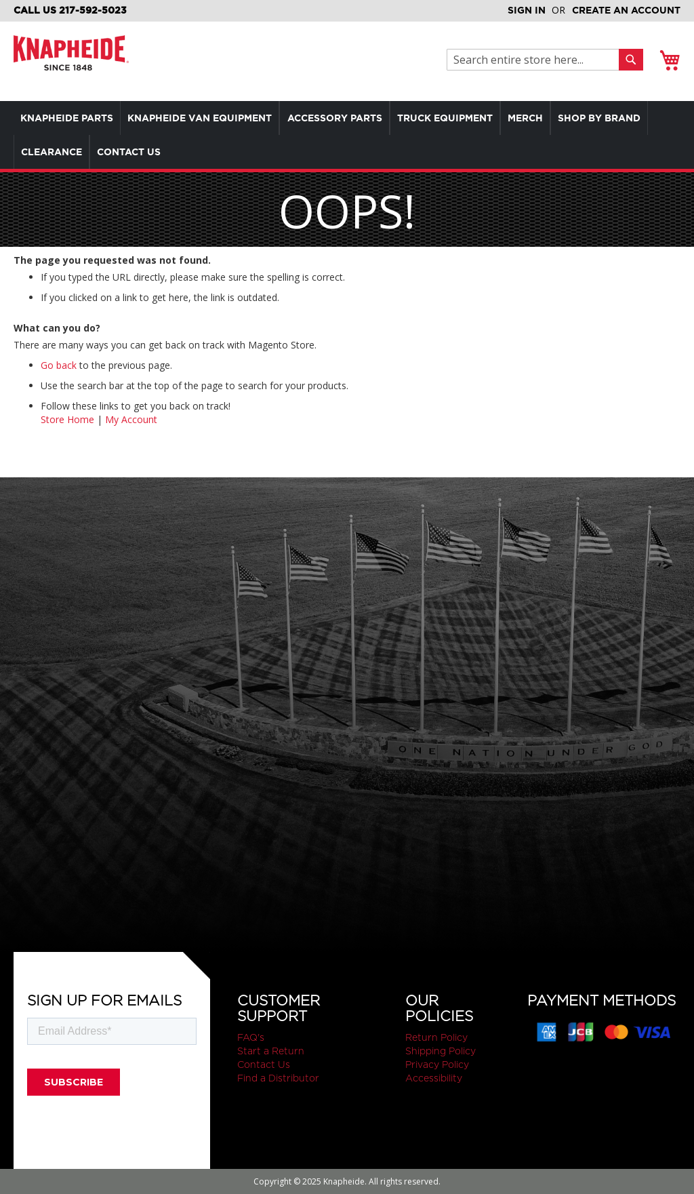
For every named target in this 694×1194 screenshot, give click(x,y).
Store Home (67, 419)
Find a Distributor (278, 1078)
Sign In (527, 10)
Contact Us (263, 1064)
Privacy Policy (437, 1064)
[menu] (347, 135)
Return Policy (436, 1037)
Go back (59, 365)
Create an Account (626, 10)
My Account (131, 419)
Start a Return (270, 1051)
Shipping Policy (440, 1051)
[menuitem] (70, 118)
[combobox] (536, 60)
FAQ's (250, 1037)
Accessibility (433, 1078)
